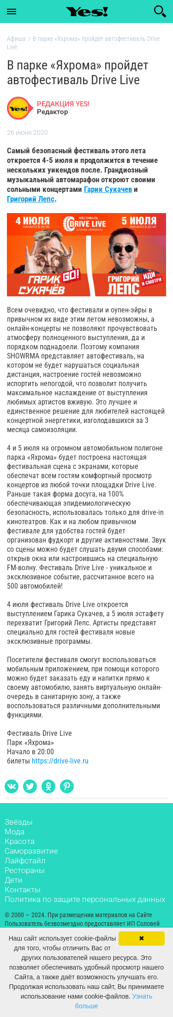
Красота (20, 841)
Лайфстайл (25, 860)
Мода (14, 831)
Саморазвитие (31, 850)
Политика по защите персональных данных (85, 899)
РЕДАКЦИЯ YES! (63, 104)
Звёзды (19, 821)
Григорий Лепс (30, 198)
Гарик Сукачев (108, 189)
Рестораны (25, 870)
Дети (14, 879)
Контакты (23, 889)
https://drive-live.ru (60, 761)
